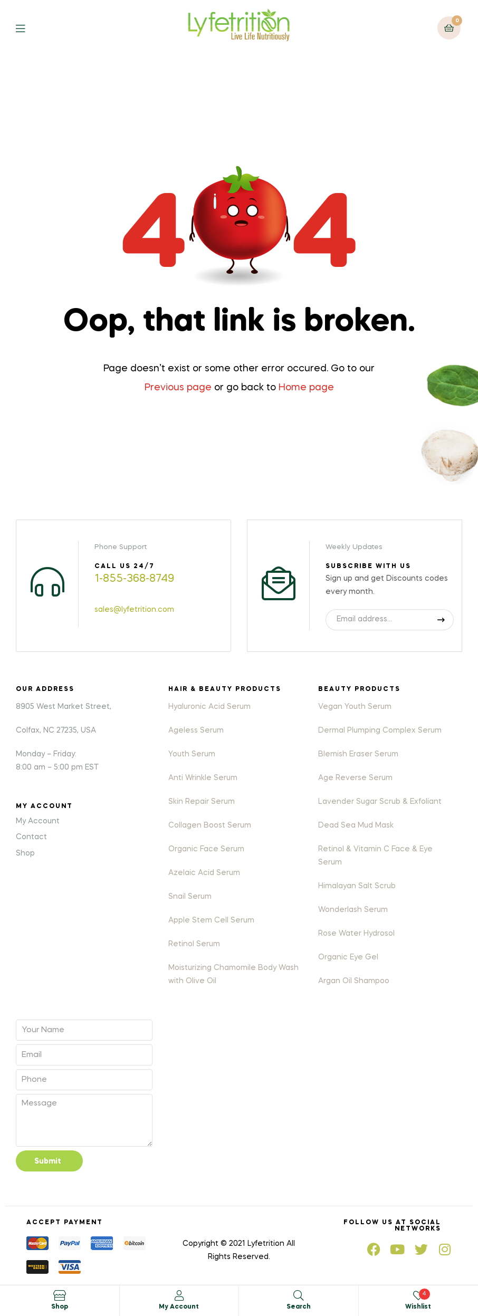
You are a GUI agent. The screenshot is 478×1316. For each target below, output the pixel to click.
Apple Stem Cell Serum (211, 920)
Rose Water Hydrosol (356, 933)
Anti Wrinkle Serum (202, 778)
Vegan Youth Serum (354, 706)
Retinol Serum (194, 944)
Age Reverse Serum (355, 778)
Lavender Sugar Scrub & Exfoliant (380, 801)
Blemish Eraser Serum (358, 754)
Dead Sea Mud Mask (356, 825)
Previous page (178, 387)
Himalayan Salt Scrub (357, 886)
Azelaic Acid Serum (204, 873)
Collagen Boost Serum (209, 825)
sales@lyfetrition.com (134, 609)
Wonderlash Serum (353, 910)
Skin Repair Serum (201, 801)
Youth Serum (191, 754)
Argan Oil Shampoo (353, 981)
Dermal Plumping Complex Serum (380, 730)
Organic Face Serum (206, 849)
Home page (306, 387)
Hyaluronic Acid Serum (209, 706)
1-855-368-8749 (134, 579)
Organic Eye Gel (348, 957)
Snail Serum (190, 896)
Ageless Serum (196, 730)
